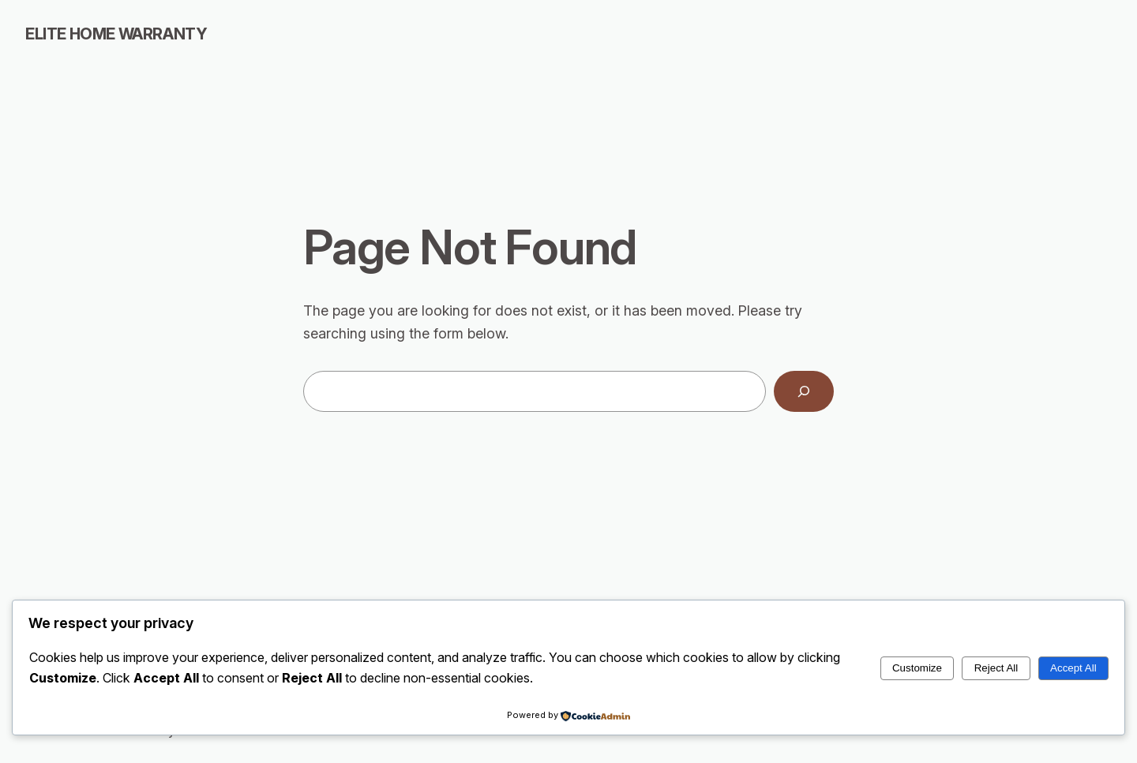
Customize (917, 668)
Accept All (1073, 668)
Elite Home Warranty (116, 33)
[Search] (804, 391)
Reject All (996, 668)
